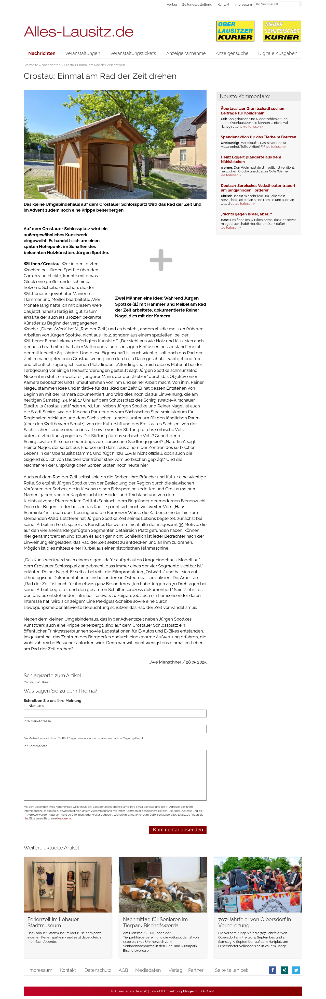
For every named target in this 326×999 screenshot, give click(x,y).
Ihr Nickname (34, 706)
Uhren (45, 682)
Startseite (31, 65)
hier (26, 818)
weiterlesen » (253, 126)
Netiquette (64, 818)
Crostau (30, 682)
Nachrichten (51, 65)
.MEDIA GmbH (199, 991)
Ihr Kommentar (35, 746)
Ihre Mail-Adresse (37, 721)
